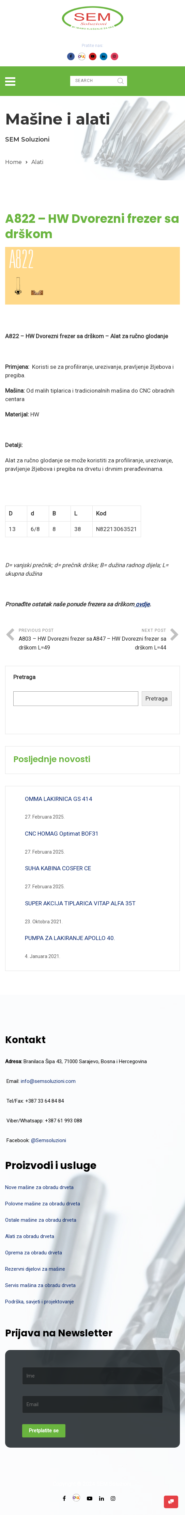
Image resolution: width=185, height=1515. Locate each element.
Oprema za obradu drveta (33, 1253)
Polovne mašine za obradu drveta (42, 1204)
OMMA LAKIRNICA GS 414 (58, 798)
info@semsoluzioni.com (48, 1081)
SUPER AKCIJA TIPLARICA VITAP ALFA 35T (80, 903)
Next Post (130, 640)
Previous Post (56, 640)
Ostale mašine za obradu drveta (40, 1220)
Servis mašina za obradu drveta (40, 1285)
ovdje (142, 604)
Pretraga (24, 677)
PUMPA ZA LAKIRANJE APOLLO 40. (70, 938)
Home (13, 162)
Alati (37, 162)
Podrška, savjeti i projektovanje (39, 1302)
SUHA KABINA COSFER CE (58, 868)
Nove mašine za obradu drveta (39, 1187)
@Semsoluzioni (48, 1140)
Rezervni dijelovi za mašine (35, 1269)
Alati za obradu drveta (29, 1236)
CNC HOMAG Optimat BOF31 (62, 833)
